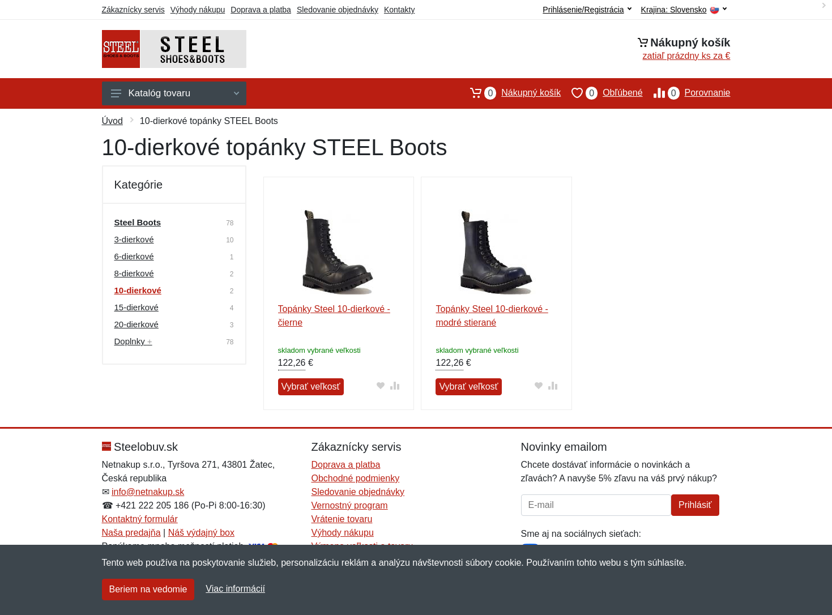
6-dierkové (134, 256)
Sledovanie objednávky (337, 9)
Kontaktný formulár (140, 519)
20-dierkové (136, 324)
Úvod (112, 121)
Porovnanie (687, 93)
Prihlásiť (695, 505)
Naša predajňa (131, 532)
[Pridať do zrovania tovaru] (394, 385)
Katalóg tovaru (175, 93)
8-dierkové (134, 273)
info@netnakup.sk (148, 492)
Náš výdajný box (201, 532)
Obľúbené (601, 93)
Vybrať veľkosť (310, 386)
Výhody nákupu (197, 9)
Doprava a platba (261, 9)
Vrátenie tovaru (342, 519)
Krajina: (684, 10)
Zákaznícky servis (133, 9)
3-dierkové (134, 239)
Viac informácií (235, 588)
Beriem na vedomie (148, 589)
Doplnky (133, 341)
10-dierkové (137, 290)
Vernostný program (350, 505)
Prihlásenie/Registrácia (587, 10)
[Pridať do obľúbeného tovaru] (380, 385)
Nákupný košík (510, 93)
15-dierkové (136, 307)
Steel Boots (137, 222)
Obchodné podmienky (356, 478)
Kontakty (399, 9)
